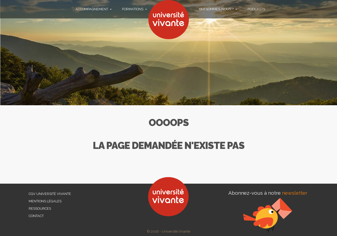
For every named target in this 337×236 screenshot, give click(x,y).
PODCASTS (256, 9)
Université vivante (168, 19)
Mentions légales (45, 201)
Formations (133, 9)
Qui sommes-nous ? (216, 9)
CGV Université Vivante (50, 194)
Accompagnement (92, 9)
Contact (36, 216)
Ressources (40, 208)
